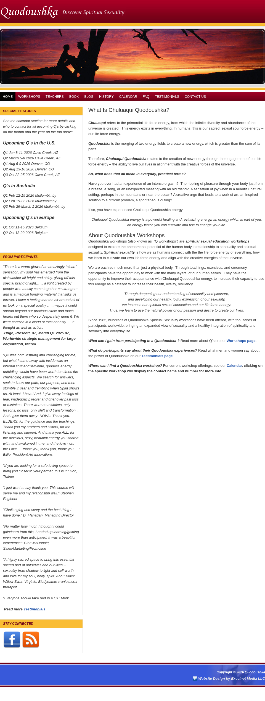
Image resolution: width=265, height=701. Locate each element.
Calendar (128, 97)
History (106, 97)
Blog (88, 97)
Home (8, 97)
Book (74, 97)
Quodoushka (132, 11)
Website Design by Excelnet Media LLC (231, 678)
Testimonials (167, 97)
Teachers (54, 97)
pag (250, 341)
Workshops (29, 97)
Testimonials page (157, 356)
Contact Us (195, 97)
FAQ (146, 97)
